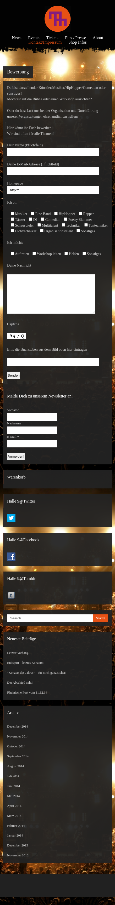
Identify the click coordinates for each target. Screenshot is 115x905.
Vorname (13, 418)
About (98, 38)
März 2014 (14, 824)
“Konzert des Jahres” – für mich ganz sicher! (36, 680)
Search (100, 626)
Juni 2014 (13, 794)
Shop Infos (77, 42)
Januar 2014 (15, 843)
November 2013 (18, 863)
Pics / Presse (75, 38)
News (16, 38)
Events (34, 38)
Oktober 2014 (16, 754)
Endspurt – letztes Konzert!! (25, 670)
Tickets (52, 38)
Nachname (14, 431)
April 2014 (14, 814)
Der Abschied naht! (20, 690)
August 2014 (15, 774)
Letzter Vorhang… (19, 660)
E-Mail (13, 444)
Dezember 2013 (17, 853)
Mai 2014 (13, 804)
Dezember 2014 (17, 734)
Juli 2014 (13, 784)
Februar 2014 (16, 833)
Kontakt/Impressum (45, 42)
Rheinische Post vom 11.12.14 (27, 700)
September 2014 (18, 764)
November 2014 (18, 744)
